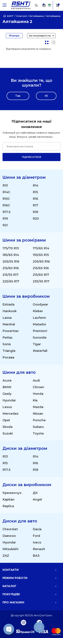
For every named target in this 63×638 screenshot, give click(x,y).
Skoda (7, 427)
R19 (5, 218)
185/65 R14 (11, 255)
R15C (6, 199)
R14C (6, 192)
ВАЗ (36, 556)
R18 (35, 212)
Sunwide (40, 337)
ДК (35, 493)
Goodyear (40, 304)
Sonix (7, 344)
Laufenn (39, 318)
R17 (35, 205)
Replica (8, 506)
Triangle (9, 351)
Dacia (37, 529)
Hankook (10, 311)
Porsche (39, 420)
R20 (36, 218)
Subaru (38, 427)
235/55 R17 (41, 281)
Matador (39, 324)
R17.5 (6, 212)
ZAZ (6, 556)
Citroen (38, 387)
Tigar (37, 344)
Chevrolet (10, 529)
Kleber (38, 311)
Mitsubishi (10, 549)
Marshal (9, 324)
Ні (46, 95)
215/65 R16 (41, 268)
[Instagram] (23, 622)
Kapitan (8, 499)
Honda (38, 394)
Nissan (38, 413)
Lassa (7, 318)
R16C (6, 205)
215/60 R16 (11, 268)
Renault (39, 549)
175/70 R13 (11, 248)
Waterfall (40, 351)
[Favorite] (49, 5)
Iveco (37, 542)
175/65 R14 (41, 248)
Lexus (7, 407)
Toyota (38, 433)
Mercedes (10, 413)
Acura (7, 380)
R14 (35, 185)
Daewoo (9, 536)
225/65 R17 (11, 281)
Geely (7, 394)
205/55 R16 (11, 261)
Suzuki (8, 433)
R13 (5, 185)
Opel (6, 420)
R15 (35, 192)
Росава (8, 357)
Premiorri (40, 331)
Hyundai (9, 400)
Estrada (8, 304)
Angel (37, 499)
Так (17, 95)
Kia (35, 400)
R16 (35, 199)
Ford (36, 536)
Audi (36, 380)
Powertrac (11, 331)
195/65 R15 (41, 255)
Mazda (38, 407)
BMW (7, 387)
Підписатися (31, 157)
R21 (5, 225)
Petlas (7, 337)
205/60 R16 (41, 261)
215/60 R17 (41, 275)
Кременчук (12, 493)
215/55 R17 (10, 275)
